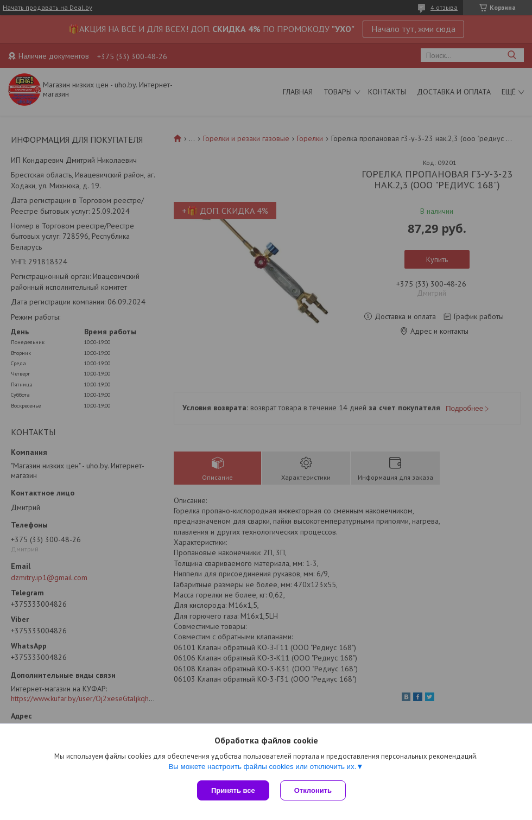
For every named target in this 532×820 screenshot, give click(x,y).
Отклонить (313, 790)
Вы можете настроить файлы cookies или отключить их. (262, 766)
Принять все (233, 790)
